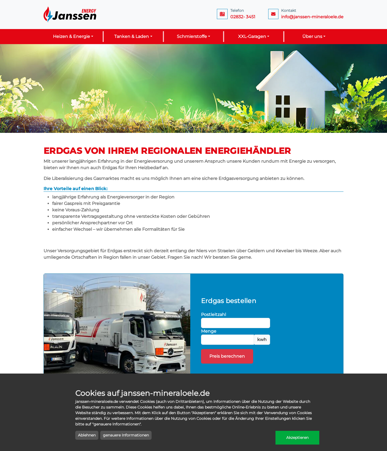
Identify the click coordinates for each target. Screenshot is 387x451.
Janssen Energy (70, 14)
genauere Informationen (126, 435)
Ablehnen (87, 435)
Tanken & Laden (131, 36)
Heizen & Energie (71, 36)
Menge (208, 331)
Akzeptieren (297, 437)
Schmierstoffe (192, 36)
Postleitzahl (213, 314)
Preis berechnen (227, 356)
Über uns (312, 36)
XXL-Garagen (252, 36)
